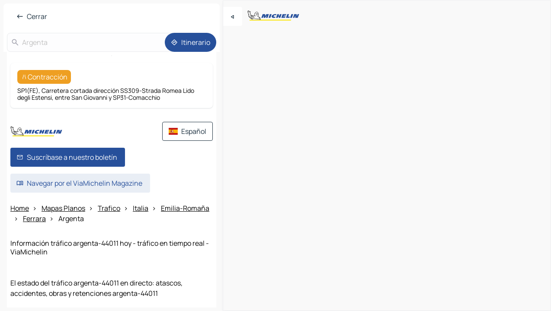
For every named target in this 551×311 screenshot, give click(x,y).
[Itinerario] (190, 42)
